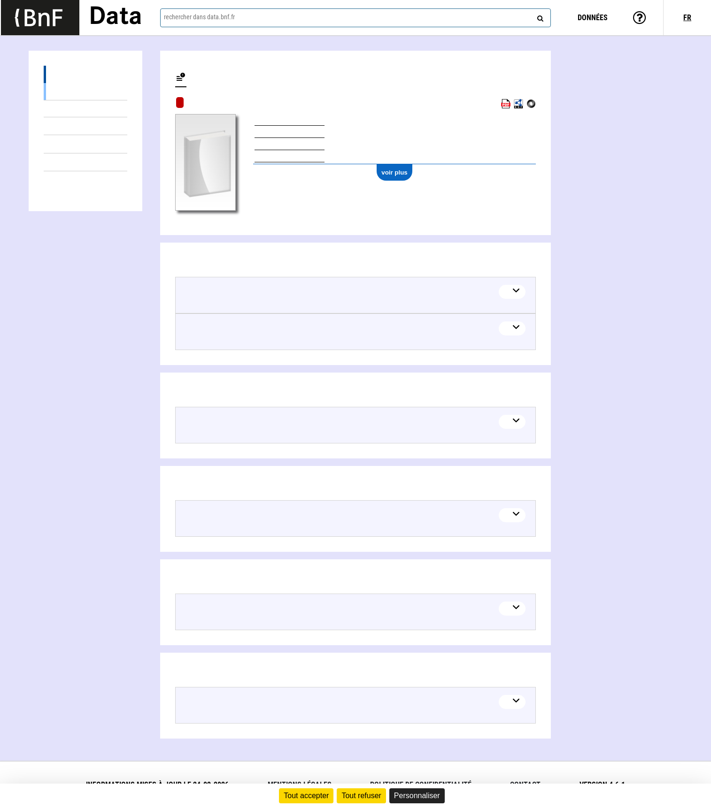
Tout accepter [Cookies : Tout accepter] (306, 796)
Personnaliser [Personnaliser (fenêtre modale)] (417, 796)
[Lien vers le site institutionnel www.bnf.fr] (40, 17)
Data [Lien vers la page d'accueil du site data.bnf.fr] (115, 17)
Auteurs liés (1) (85, 180)
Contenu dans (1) (85, 108)
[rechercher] (539, 16)
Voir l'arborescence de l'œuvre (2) (85, 91)
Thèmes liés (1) (85, 162)
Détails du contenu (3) (85, 74)
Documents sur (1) (85, 143)
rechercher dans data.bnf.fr (199, 17)
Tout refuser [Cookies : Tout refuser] (361, 796)
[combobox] (355, 17)
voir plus (394, 172)
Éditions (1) (85, 126)
